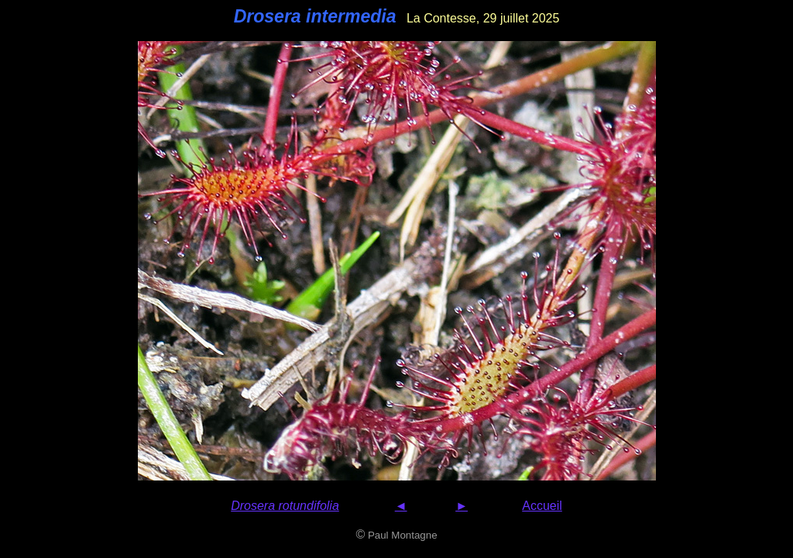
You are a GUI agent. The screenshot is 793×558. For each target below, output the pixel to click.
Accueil (542, 505)
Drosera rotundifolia (285, 505)
